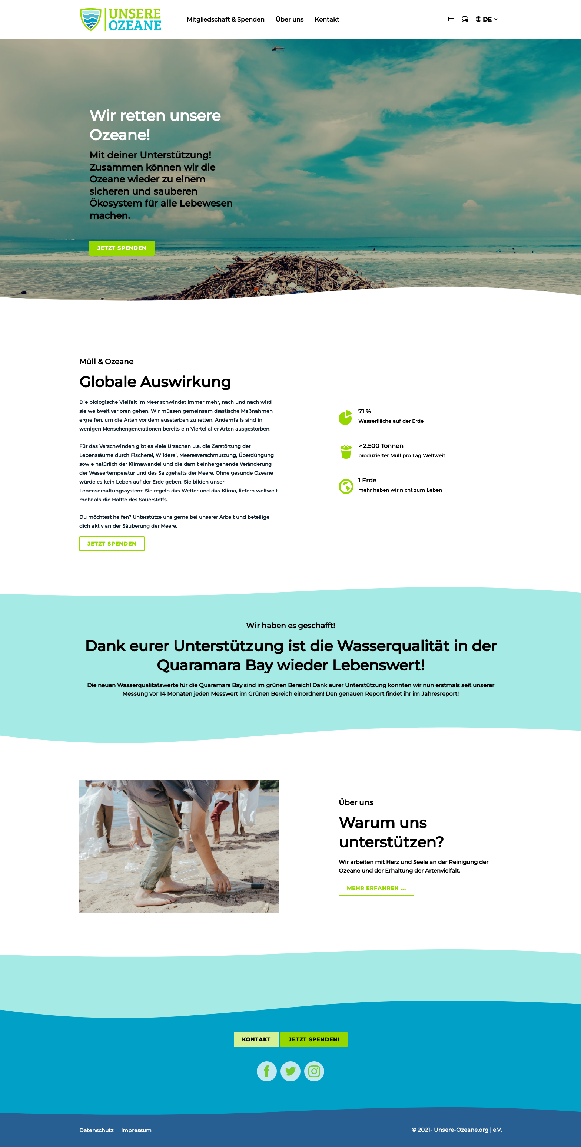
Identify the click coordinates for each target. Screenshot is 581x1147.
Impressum (136, 1130)
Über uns (289, 19)
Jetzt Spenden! (314, 1039)
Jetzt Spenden (121, 248)
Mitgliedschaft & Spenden (226, 19)
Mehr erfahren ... (376, 888)
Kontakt (327, 19)
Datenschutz (96, 1130)
